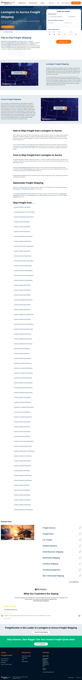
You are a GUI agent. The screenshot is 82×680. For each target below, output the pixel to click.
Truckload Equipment (51, 570)
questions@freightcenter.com (48, 672)
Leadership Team (4, 660)
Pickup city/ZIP (51, 22)
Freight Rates (48, 534)
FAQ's (23, 659)
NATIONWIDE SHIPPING (8, 31)
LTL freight (17, 42)
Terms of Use (78, 677)
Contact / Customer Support (6, 664)
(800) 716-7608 (46, 656)
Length (49, 31)
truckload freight (23, 42)
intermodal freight (10, 42)
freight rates (8, 45)
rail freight (32, 42)
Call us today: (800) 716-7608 (41, 7)
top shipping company (35, 47)
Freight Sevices (49, 528)
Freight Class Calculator (26, 656)
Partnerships (3, 662)
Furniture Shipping (50, 564)
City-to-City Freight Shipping (41, 632)
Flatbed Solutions (50, 546)
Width (54, 31)
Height (59, 31)
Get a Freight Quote (7, 26)
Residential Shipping (51, 558)
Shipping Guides (25, 661)
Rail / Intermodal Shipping (53, 576)
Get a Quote (76, 2)
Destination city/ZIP (68, 22)
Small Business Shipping (53, 552)
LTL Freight (47, 540)
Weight (70, 31)
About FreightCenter (5, 658)
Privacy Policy (71, 677)
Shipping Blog (24, 657)
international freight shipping (28, 188)
